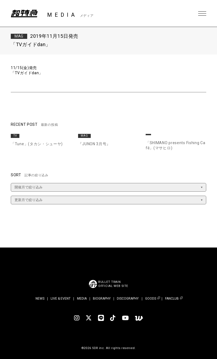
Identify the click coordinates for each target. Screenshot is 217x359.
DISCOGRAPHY (128, 298)
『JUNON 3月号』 (94, 144)
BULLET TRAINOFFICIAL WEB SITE (113, 284)
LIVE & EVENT (61, 298)
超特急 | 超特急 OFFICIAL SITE (24, 13)
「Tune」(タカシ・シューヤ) (37, 144)
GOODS (150, 298)
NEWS (40, 298)
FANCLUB (172, 298)
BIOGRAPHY (102, 298)
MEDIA (82, 298)
